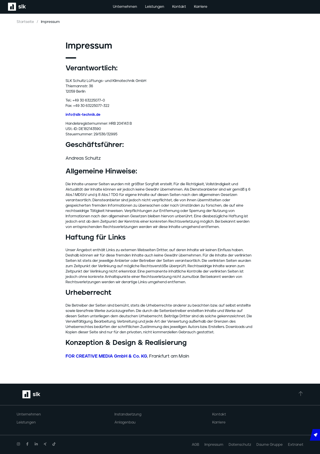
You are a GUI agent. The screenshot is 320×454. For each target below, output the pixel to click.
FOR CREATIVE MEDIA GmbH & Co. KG (106, 356)
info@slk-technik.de (83, 114)
